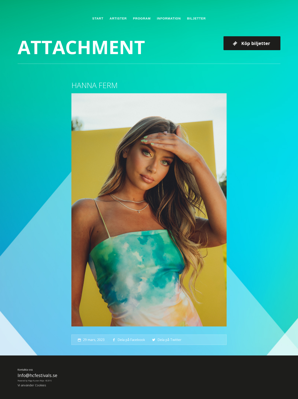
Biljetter (196, 18)
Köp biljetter (255, 43)
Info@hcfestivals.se (37, 375)
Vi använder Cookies (32, 385)
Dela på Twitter (166, 339)
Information (169, 18)
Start (97, 18)
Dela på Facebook (128, 339)
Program (142, 18)
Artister (118, 18)
